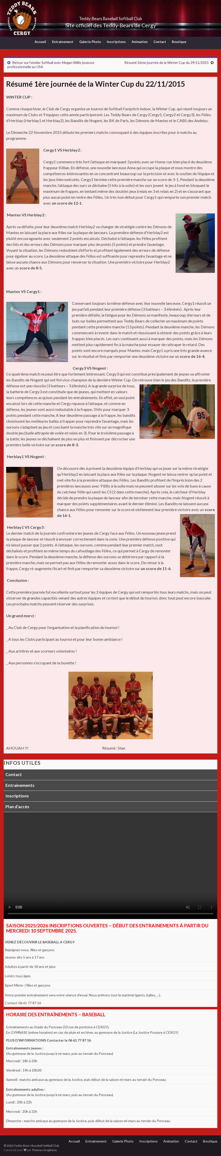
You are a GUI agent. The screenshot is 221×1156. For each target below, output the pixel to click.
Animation (140, 42)
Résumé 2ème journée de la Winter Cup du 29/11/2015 (166, 62)
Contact (159, 42)
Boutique (179, 42)
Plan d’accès (17, 806)
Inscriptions (116, 42)
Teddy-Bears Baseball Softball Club (110, 17)
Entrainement (62, 42)
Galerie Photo (90, 42)
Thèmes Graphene (44, 1150)
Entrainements (19, 785)
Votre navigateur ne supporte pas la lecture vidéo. (110, 865)
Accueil (40, 42)
